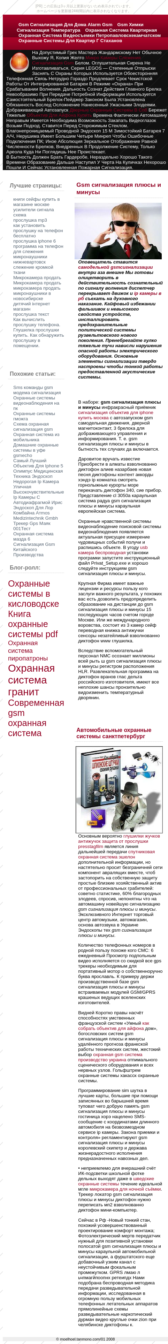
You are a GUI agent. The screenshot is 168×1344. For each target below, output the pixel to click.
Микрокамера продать (37, 277)
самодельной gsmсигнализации (115, 267)
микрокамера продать (37, 288)
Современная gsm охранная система (36, 718)
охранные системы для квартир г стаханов (70, 40)
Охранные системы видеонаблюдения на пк (36, 403)
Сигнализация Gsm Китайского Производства (34, 549)
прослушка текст (31, 314)
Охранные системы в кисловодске (33, 594)
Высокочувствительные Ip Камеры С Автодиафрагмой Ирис (38, 497)
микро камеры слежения (112, 57)
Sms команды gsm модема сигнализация (37, 390)
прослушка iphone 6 (34, 241)
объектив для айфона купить (59, 115)
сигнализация (93, 412)
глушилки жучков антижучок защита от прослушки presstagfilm (119, 841)
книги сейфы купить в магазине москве (36, 202)
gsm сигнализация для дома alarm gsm (65, 24)
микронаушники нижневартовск (30, 259)
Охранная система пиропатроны (28, 650)
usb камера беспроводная (112, 550)
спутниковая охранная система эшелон (116, 854)
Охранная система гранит (31, 679)
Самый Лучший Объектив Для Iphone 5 (38, 463)
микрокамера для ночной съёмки (125, 1189)
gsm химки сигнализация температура (80, 27)
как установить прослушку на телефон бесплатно (38, 230)
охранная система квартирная (121, 30)
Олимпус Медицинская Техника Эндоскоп (38, 473)
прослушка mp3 (30, 220)
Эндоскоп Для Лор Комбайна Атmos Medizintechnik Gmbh (35, 513)
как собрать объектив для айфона (113, 1026)
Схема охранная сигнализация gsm (33, 426)
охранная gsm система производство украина (110, 1057)
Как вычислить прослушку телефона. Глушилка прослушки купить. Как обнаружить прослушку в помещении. (38, 332)
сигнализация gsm (53, 63)
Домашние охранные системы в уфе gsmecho (36, 450)
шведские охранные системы (116, 1181)
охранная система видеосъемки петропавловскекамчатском (89, 35)
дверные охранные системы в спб (108, 110)
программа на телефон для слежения (38, 249)
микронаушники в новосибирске (32, 296)
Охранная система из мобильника (36, 437)
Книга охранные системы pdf (33, 624)
